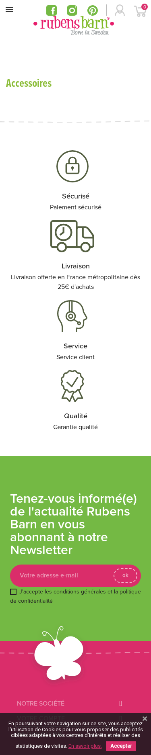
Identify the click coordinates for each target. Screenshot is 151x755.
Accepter (121, 746)
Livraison (76, 266)
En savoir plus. (85, 746)
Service (75, 346)
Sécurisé (75, 196)
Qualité (75, 415)
